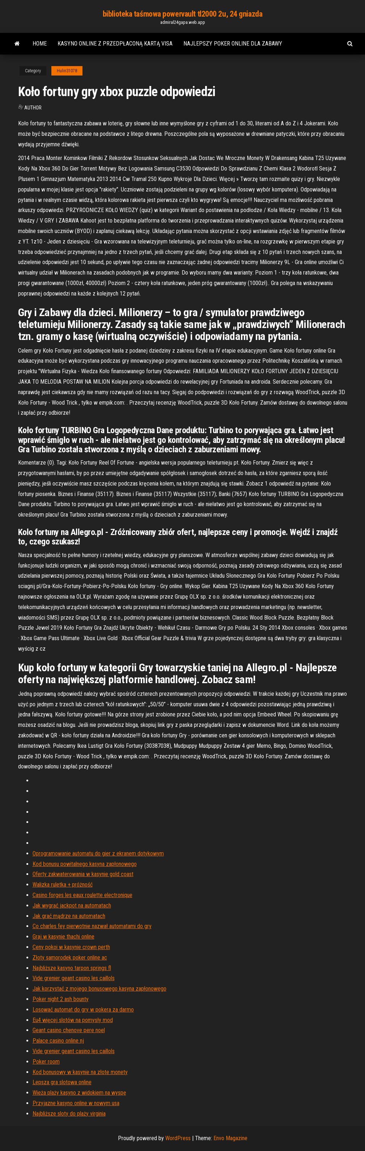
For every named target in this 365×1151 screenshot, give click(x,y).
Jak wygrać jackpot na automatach (72, 905)
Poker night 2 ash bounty (61, 999)
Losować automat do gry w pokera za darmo (83, 1009)
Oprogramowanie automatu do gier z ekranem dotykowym (98, 853)
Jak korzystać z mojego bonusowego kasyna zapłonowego (99, 988)
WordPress (178, 1138)
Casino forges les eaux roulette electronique (82, 895)
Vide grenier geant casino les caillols (74, 978)
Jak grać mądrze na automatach (69, 916)
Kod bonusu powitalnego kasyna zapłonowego (85, 864)
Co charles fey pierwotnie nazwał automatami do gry (92, 926)
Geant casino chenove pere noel (69, 1030)
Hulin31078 (67, 70)
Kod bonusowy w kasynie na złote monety (80, 1072)
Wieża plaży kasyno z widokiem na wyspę (79, 1092)
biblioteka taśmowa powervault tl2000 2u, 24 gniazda (183, 13)
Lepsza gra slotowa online (62, 1082)
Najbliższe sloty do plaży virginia (69, 1113)
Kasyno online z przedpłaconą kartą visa (115, 43)
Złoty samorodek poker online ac (70, 957)
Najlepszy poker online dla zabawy (232, 43)
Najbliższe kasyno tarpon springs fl (72, 968)
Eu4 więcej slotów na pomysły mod (73, 1020)
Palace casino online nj (58, 1040)
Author (33, 108)
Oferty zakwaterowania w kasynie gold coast (83, 874)
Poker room (46, 1061)
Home (40, 43)
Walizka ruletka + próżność (63, 884)
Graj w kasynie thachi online (63, 936)
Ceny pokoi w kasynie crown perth (71, 947)
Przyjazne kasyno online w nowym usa (76, 1103)
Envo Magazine (230, 1138)
